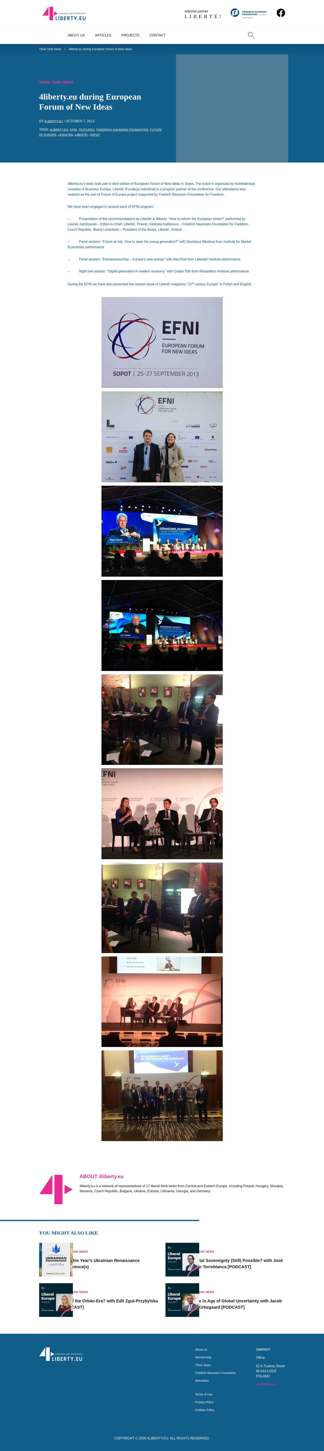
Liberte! (101, 137)
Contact (157, 35)
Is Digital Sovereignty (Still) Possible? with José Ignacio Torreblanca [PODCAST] (243, 1258)
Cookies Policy (200, 1409)
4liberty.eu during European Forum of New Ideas (108, 50)
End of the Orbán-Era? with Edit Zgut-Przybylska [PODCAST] (117, 1298)
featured (91, 132)
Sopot (117, 137)
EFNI (76, 132)
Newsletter (197, 1377)
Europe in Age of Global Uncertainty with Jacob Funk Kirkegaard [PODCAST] (242, 1298)
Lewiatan (83, 137)
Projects (130, 35)
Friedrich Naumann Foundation (131, 132)
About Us (76, 35)
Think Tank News (52, 50)
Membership (198, 1352)
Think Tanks (198, 1361)
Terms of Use (199, 1393)
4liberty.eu (54, 123)
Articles (103, 35)
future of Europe (56, 137)
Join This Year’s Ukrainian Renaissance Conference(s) (107, 1257)
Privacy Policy (199, 1401)
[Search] (251, 35)
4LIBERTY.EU (157, 1438)
